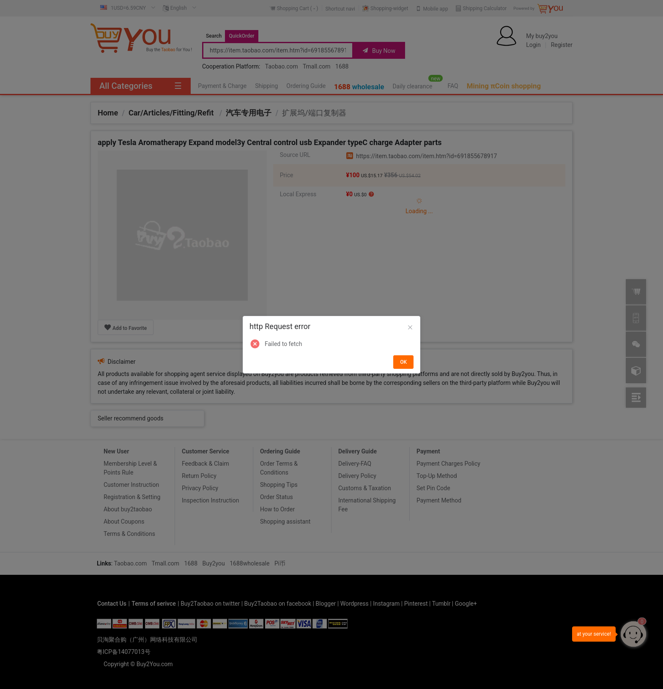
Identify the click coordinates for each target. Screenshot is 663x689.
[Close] (410, 328)
